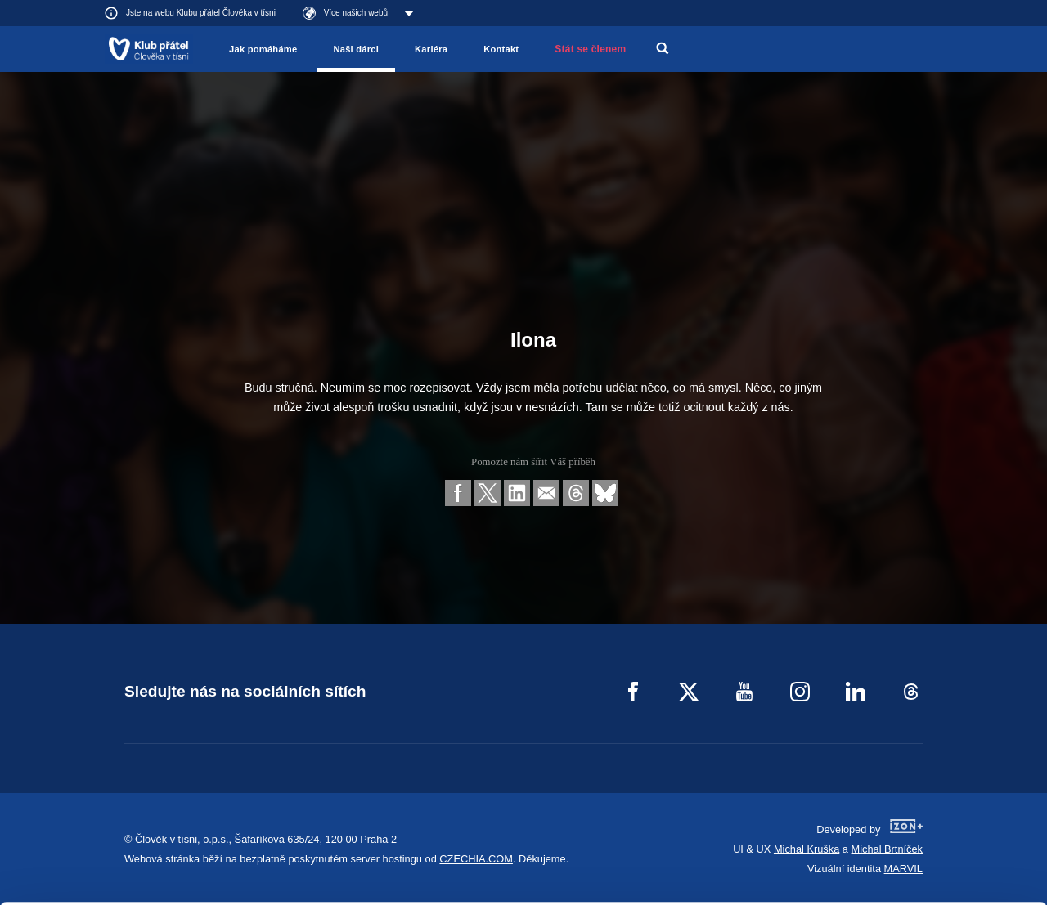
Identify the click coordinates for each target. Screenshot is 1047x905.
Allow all (911, 769)
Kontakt (501, 49)
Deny (911, 851)
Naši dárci (356, 49)
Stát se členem (590, 49)
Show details (252, 884)
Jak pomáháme (263, 49)
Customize (911, 810)
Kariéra (431, 49)
